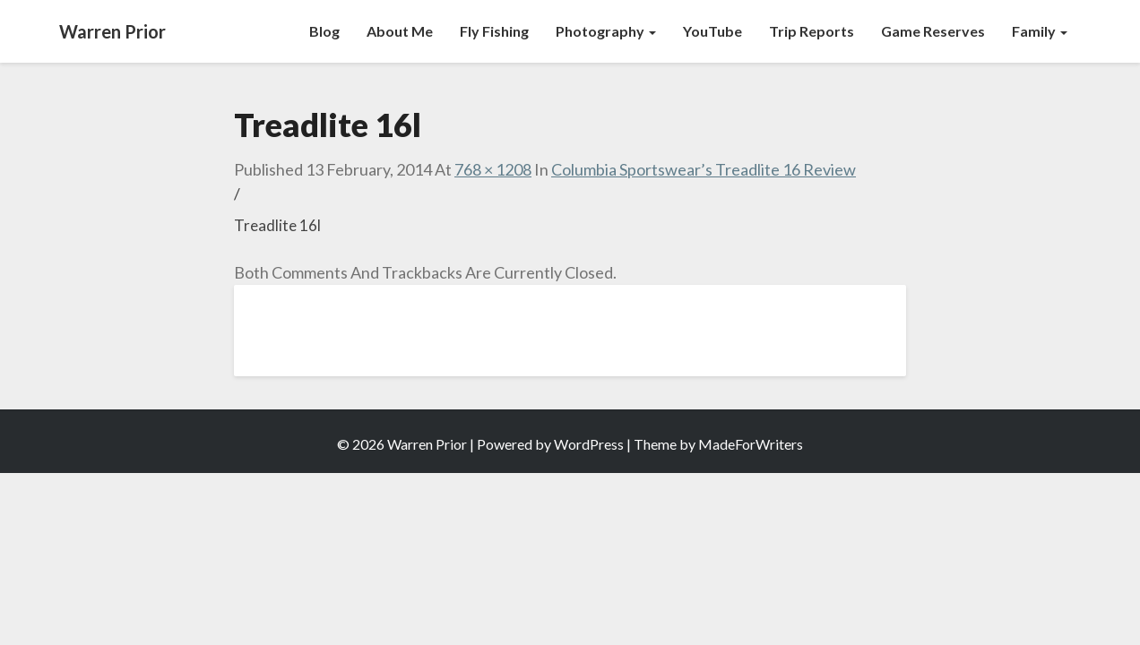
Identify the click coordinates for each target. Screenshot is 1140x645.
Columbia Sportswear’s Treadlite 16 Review (703, 169)
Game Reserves (933, 30)
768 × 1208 (492, 169)
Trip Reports (811, 30)
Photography (606, 30)
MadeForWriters (750, 443)
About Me (400, 30)
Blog (324, 30)
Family (1039, 30)
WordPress (589, 443)
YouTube (712, 30)
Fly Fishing (494, 30)
